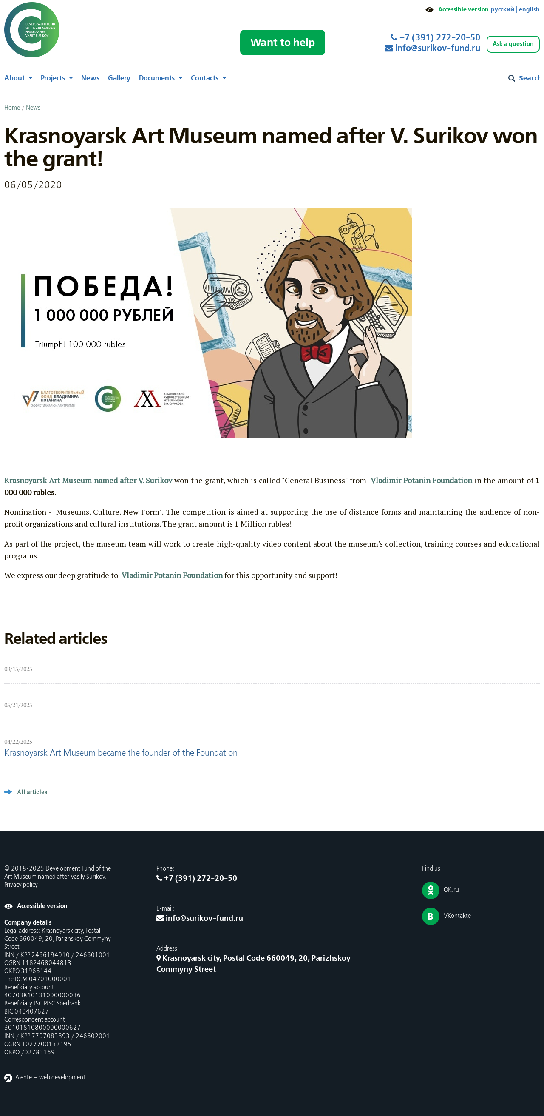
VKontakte (457, 916)
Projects (53, 78)
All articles (32, 792)
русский (502, 9)
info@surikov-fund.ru (432, 48)
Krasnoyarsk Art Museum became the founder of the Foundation (121, 753)
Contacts (204, 78)
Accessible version (463, 9)
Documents (157, 78)
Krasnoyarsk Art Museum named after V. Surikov (88, 480)
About (14, 78)
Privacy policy (21, 885)
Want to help (282, 42)
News (90, 78)
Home (12, 108)
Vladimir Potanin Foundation (422, 480)
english (529, 9)
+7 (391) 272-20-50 (435, 38)
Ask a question (513, 44)
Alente (23, 1077)
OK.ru (451, 890)
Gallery (119, 78)
